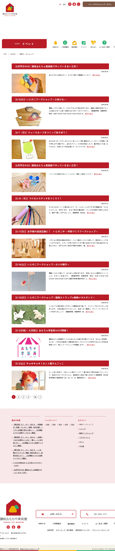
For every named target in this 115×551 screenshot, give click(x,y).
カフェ (81, 442)
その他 (81, 446)
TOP (5, 54)
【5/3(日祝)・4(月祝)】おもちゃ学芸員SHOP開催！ (41, 330)
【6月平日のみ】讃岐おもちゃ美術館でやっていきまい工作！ (46, 66)
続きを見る (96, 75)
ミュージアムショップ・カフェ (99, 4)
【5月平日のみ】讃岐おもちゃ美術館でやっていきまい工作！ (46, 165)
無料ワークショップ (86, 433)
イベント (84, 47)
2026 (47, 424)
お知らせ (55, 47)
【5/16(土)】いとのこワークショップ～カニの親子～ (41, 264)
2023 (66, 424)
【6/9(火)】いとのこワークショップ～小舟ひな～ (40, 99)
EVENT (13, 54)
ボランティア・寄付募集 (64, 530)
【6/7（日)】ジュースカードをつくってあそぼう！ (41, 132)
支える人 (93, 47)
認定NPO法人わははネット (29, 549)
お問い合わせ (56, 514)
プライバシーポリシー (100, 530)
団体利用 (50, 530)
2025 (54, 424)
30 (35, 397)
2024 (60, 424)
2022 (72, 424)
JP (60, 4)
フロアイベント (84, 437)
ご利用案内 (65, 47)
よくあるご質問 (104, 47)
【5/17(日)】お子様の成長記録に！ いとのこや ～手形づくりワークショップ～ (56, 231)
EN (64, 4)
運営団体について (81, 530)
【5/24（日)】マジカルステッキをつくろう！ (38, 198)
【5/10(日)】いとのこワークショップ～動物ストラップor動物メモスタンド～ (54, 297)
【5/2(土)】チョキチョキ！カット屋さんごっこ (39, 363)
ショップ (82, 429)
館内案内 (74, 47)
